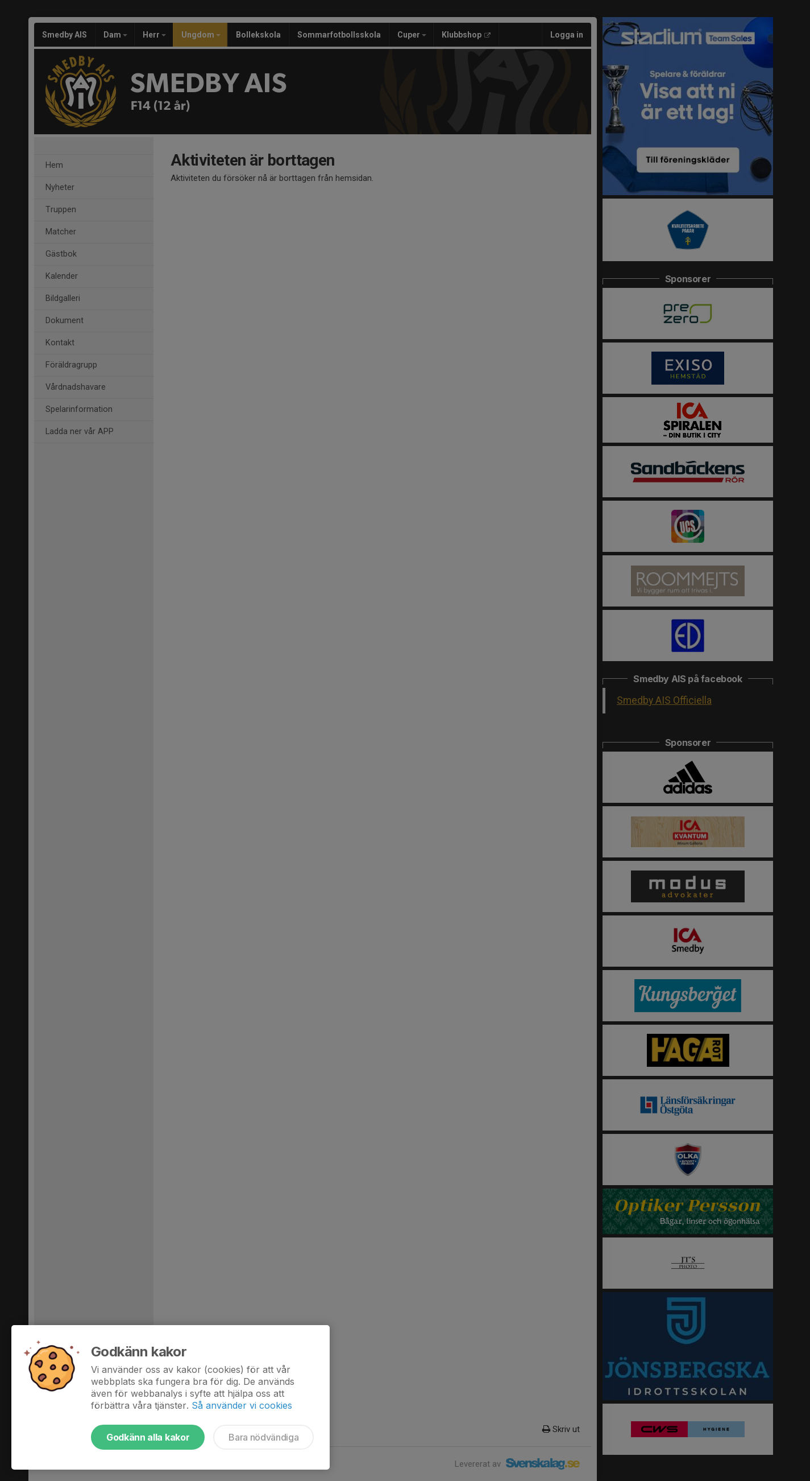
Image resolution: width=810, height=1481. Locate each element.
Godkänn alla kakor (147, 1437)
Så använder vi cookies (242, 1405)
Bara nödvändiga (263, 1437)
